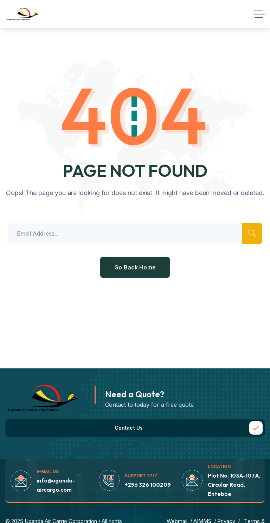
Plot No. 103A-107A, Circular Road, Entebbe (234, 484)
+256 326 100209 (148, 484)
